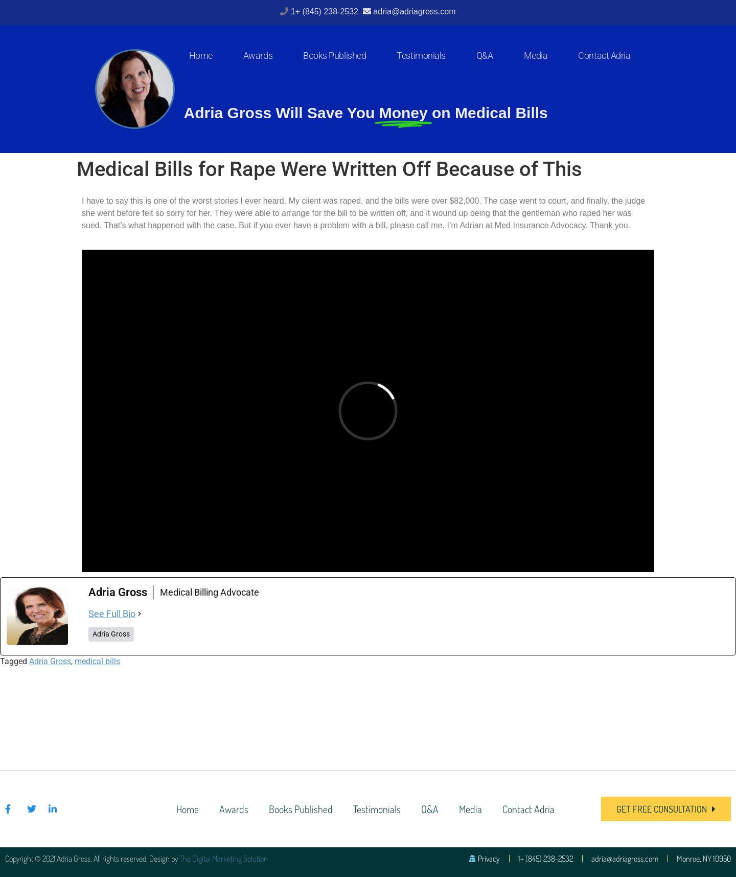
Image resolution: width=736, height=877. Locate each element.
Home (201, 55)
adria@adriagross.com (414, 11)
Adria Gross (50, 661)
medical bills (97, 661)
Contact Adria (604, 55)
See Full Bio (111, 613)
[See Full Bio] (139, 614)
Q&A (484, 55)
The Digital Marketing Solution (223, 858)
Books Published (334, 55)
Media (536, 55)
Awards (257, 55)
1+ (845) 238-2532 (326, 11)
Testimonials (421, 55)
